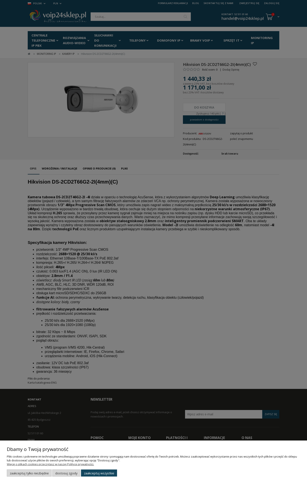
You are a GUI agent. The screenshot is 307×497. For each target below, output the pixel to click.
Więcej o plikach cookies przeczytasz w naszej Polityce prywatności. (50, 464)
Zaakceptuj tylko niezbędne (29, 473)
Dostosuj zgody (66, 473)
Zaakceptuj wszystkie (99, 473)
